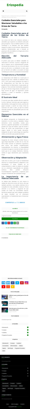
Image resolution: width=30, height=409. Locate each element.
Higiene (4, 348)
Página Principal (5, 16)
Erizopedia (15, 5)
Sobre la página (14, 404)
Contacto (22, 404)
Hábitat (20, 345)
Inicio (7, 404)
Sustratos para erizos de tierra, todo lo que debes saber (18, 309)
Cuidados (15, 332)
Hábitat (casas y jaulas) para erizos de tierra (18, 296)
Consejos (15, 330)
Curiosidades (5, 345)
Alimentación (15, 327)
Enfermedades (13, 345)
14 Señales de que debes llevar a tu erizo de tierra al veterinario (18, 302)
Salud (3, 350)
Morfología (10, 348)
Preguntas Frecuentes (15, 335)
